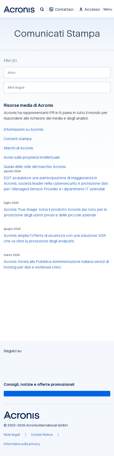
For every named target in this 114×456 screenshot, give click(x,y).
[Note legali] (12, 434)
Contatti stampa (18, 138)
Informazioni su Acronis (23, 129)
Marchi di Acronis (18, 148)
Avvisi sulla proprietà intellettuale (32, 157)
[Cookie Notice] (42, 434)
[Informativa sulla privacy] (22, 444)
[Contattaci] (61, 12)
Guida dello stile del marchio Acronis (35, 166)
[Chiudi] (108, 9)
